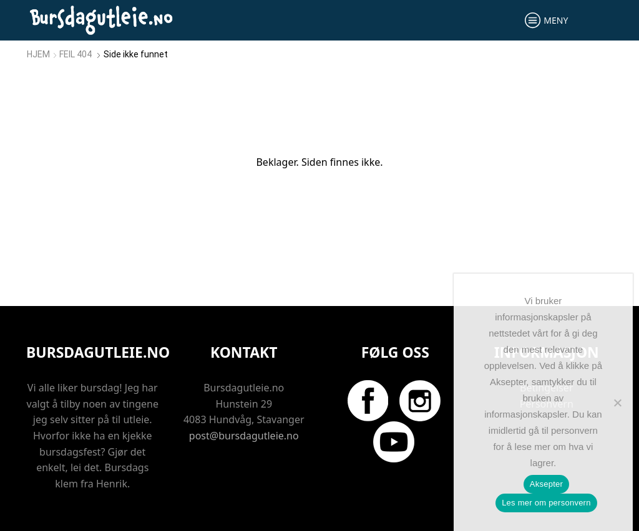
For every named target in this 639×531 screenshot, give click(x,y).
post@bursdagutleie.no (244, 435)
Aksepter (546, 484)
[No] (617, 402)
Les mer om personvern (546, 502)
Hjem (38, 54)
